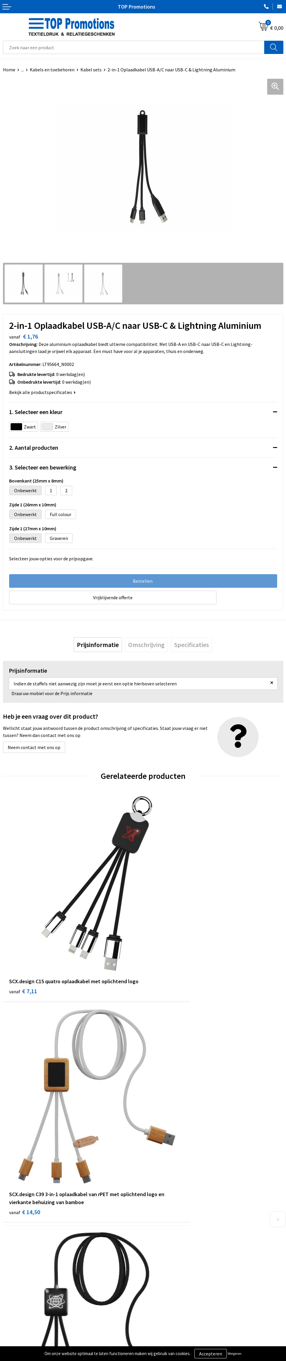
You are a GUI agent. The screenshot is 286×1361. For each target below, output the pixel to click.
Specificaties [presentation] (191, 645)
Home (9, 70)
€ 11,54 (164, 1118)
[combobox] (133, 47)
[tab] (98, 644)
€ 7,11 (23, 951)
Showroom (157, 1334)
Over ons (154, 1231)
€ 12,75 (24, 1126)
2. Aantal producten (33, 447)
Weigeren (235, 1353)
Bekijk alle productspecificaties (42, 392)
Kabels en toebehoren (52, 70)
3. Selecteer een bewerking (42, 467)
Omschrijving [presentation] (146, 645)
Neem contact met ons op (34, 747)
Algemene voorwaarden (27, 1334)
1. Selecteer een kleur (35, 412)
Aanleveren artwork (166, 1342)
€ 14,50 (164, 951)
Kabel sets (91, 70)
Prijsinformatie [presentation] (98, 645)
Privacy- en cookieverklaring (31, 1342)
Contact (154, 1240)
